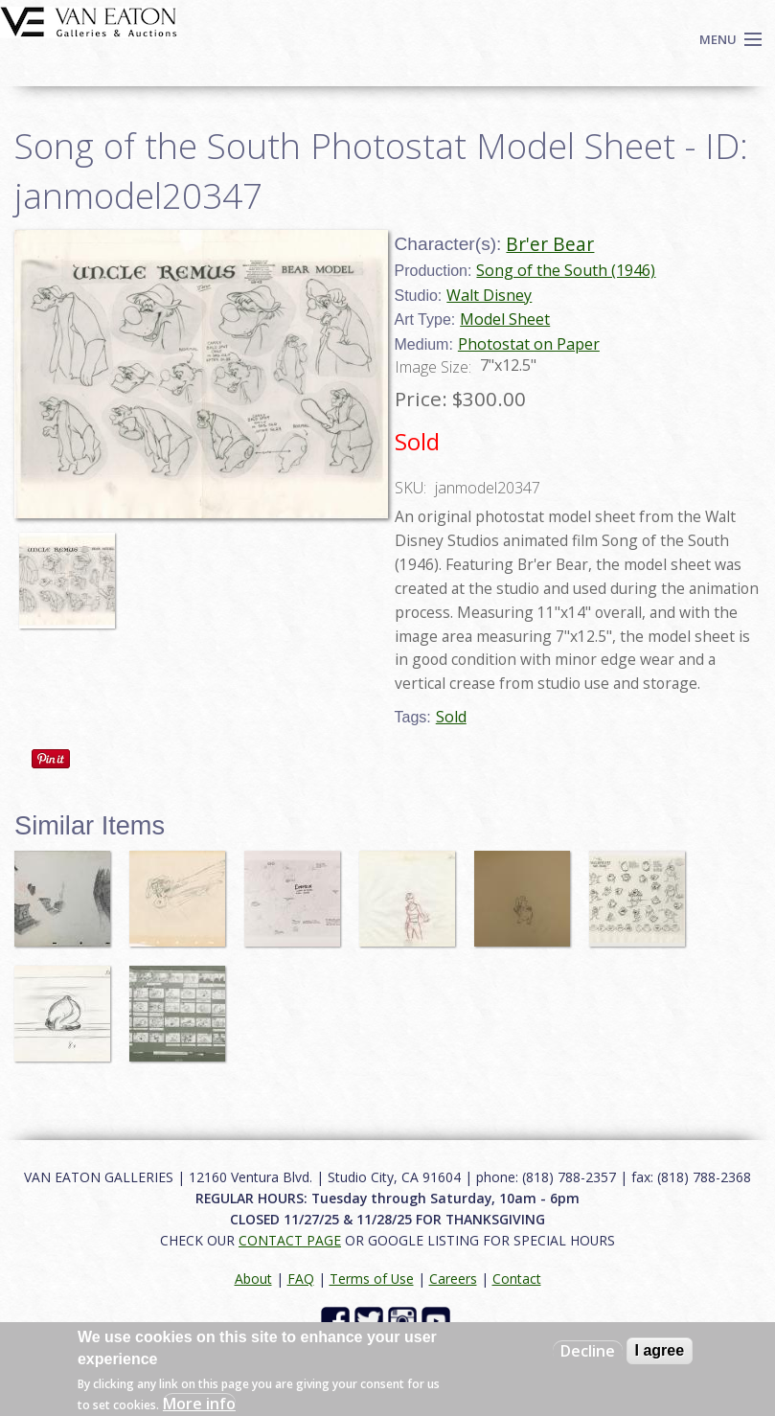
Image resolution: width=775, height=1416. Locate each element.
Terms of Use (372, 1278)
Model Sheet (505, 319)
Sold (451, 716)
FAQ (300, 1278)
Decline (587, 1350)
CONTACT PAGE (290, 1240)
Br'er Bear (550, 244)
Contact (516, 1278)
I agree (660, 1350)
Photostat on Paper (529, 343)
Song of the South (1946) (565, 270)
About (253, 1278)
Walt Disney (489, 295)
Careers (453, 1278)
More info (199, 1403)
